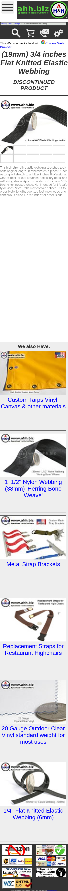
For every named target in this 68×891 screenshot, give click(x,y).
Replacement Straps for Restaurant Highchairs (33, 649)
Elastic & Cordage (14, 24)
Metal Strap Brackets (33, 564)
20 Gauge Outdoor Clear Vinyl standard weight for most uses (33, 735)
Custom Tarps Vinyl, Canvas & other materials (33, 403)
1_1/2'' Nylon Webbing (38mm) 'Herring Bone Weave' (33, 489)
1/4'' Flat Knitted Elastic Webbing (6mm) (33, 814)
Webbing (3, 24)
